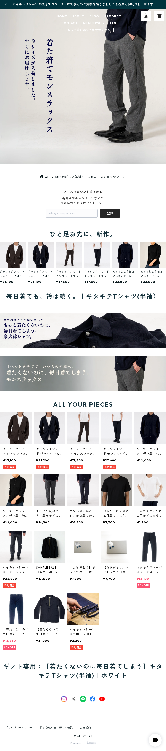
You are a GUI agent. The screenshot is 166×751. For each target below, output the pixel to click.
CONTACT (69, 23)
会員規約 (85, 727)
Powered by (83, 743)
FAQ (113, 23)
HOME (62, 16)
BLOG (94, 16)
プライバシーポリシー (19, 727)
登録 (110, 213)
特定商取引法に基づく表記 (56, 727)
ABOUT (78, 16)
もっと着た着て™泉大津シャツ (89, 30)
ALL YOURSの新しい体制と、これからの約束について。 (83, 177)
